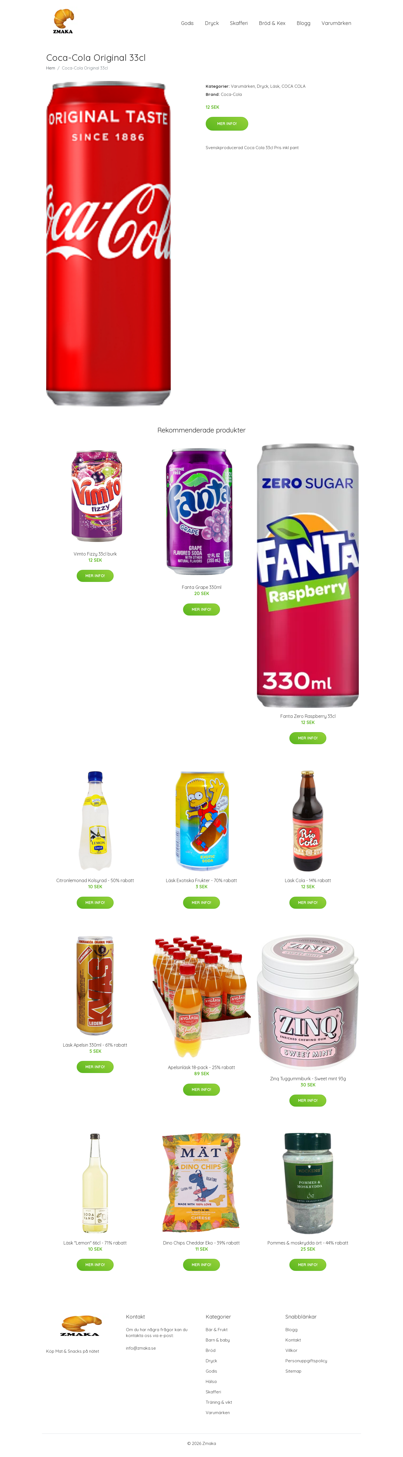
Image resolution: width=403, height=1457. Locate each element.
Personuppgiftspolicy (306, 1364)
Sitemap (293, 1375)
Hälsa (211, 1385)
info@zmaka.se (141, 1352)
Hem (50, 72)
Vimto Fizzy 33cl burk (95, 558)
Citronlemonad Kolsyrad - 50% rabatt (95, 884)
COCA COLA (294, 90)
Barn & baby (218, 1344)
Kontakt (293, 1344)
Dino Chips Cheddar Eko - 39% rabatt (201, 1247)
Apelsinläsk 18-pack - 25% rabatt (201, 1071)
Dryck (212, 25)
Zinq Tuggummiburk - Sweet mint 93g (308, 1082)
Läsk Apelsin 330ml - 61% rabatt (95, 1049)
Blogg (303, 25)
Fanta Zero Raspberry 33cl (308, 720)
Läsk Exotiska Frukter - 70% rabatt (201, 884)
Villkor (291, 1354)
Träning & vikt (219, 1406)
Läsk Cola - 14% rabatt (308, 884)
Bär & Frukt (217, 1333)
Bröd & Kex (272, 25)
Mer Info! (227, 127)
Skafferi (239, 25)
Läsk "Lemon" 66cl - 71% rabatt (95, 1247)
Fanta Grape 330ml (201, 591)
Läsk (275, 90)
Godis (187, 25)
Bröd (210, 1354)
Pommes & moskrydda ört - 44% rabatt (308, 1247)
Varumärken (336, 25)
